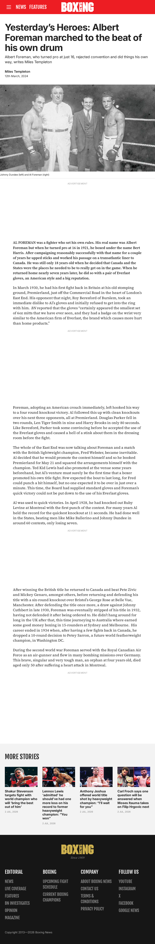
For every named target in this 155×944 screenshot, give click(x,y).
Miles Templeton (17, 71)
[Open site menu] (9, 7)
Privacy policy (92, 908)
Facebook (126, 903)
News (21, 7)
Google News (129, 910)
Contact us (89, 888)
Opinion (11, 910)
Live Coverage (15, 888)
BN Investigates (17, 903)
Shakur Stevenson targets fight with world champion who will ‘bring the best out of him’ (21, 799)
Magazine (12, 917)
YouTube (125, 881)
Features (38, 7)
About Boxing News (96, 881)
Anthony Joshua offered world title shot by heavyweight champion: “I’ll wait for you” (96, 799)
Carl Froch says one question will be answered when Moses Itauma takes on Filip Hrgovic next (133, 799)
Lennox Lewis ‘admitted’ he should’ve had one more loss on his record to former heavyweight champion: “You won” (56, 804)
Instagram (127, 888)
